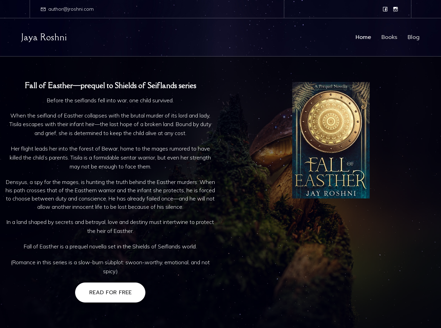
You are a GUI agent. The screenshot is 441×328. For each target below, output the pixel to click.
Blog (414, 37)
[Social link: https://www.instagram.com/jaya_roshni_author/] (395, 9)
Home (363, 37)
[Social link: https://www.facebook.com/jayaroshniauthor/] (385, 9)
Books (389, 37)
